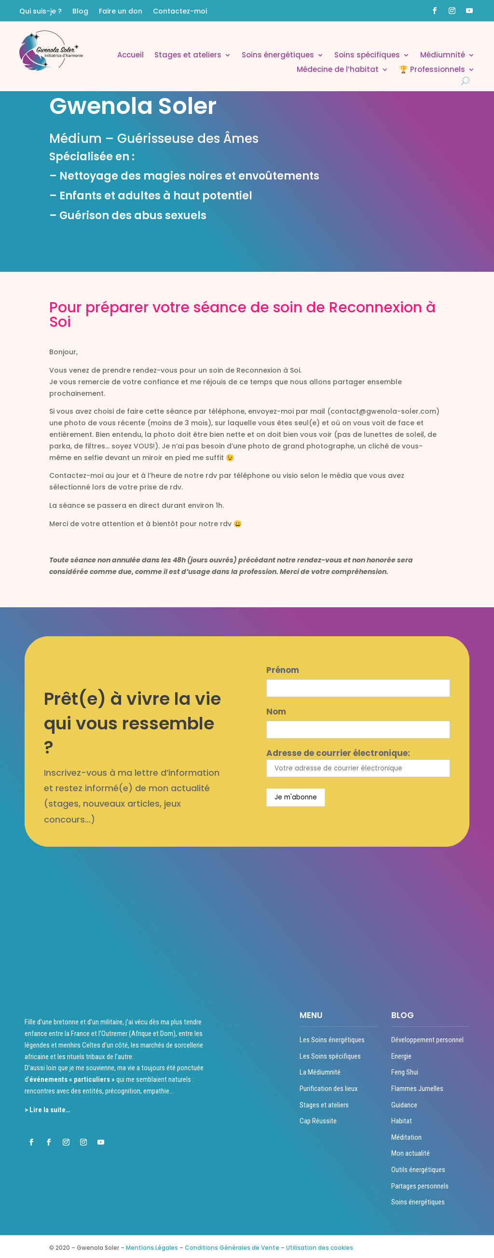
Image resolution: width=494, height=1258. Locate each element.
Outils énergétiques (418, 1169)
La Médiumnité (320, 1072)
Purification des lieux (329, 1088)
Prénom (282, 670)
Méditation (406, 1137)
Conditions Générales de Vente (232, 1248)
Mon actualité (410, 1153)
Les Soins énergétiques (332, 1039)
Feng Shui (404, 1072)
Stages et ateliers (187, 56)
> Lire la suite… (47, 1109)
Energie (401, 1056)
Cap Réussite (318, 1121)
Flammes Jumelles (417, 1088)
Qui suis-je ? (40, 12)
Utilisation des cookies (319, 1248)
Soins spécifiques (367, 56)
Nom (276, 711)
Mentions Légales (152, 1248)
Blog (80, 12)
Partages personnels (420, 1186)
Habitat (401, 1121)
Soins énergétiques (278, 56)
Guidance (404, 1105)
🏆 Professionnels (432, 70)
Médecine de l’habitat (338, 70)
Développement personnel (427, 1039)
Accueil (130, 56)
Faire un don (120, 12)
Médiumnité (442, 56)
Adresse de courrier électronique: (358, 762)
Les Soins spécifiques (330, 1056)
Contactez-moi (180, 12)
